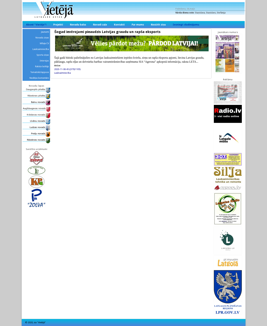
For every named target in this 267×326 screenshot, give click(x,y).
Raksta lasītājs (42, 66)
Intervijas (44, 60)
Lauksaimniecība (62, 73)
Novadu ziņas (42, 37)
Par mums (138, 24)
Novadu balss (78, 24)
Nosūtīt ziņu (158, 24)
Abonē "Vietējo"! (36, 24)
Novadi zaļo (100, 24)
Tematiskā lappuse (39, 72)
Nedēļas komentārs (39, 78)
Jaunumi (45, 32)
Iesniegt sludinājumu (186, 24)
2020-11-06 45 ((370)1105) (67, 69)
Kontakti (119, 24)
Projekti (58, 24)
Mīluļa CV (44, 43)
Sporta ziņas (43, 55)
